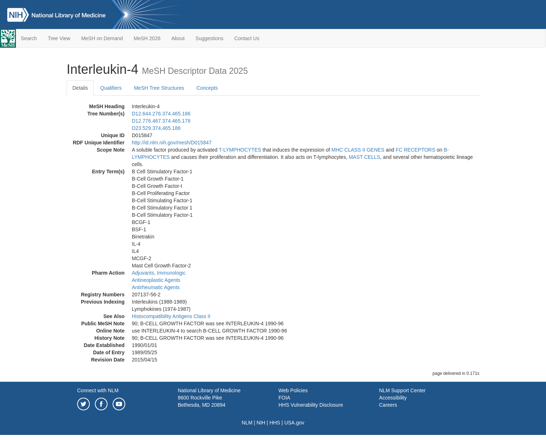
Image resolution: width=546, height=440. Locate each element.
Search (29, 38)
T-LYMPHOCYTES (240, 150)
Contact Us (246, 38)
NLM (247, 423)
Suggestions (209, 38)
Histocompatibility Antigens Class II (171, 316)
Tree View (59, 38)
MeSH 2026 (147, 38)
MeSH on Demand (102, 38)
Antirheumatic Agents (156, 287)
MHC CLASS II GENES (357, 150)
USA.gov (294, 423)
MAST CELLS (364, 157)
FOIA (284, 398)
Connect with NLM (97, 390)
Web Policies (293, 390)
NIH (261, 423)
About (178, 38)
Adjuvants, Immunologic (159, 273)
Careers (388, 405)
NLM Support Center (402, 390)
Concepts (207, 88)
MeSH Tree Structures (159, 88)
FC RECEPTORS (415, 150)
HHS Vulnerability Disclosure (310, 405)
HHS (274, 423)
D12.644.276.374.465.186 (161, 114)
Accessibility (393, 398)
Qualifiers (111, 88)
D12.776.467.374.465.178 (161, 121)
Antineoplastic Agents (156, 280)
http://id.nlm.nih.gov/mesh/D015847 (171, 142)
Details (80, 88)
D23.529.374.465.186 (156, 128)
